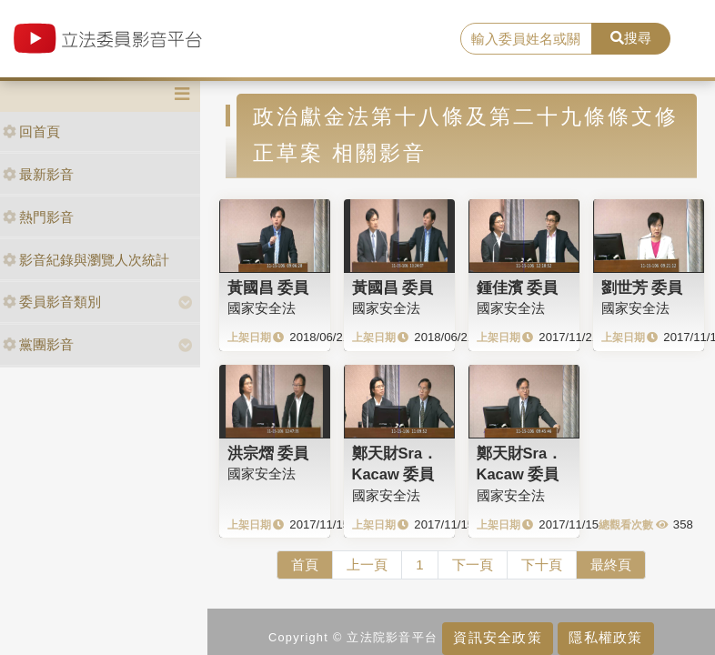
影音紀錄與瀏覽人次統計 (86, 259)
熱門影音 (38, 217)
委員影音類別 (52, 301)
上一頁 (367, 564)
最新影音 (38, 174)
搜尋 (630, 37)
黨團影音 (38, 344)
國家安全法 (261, 308)
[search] (526, 39)
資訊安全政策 (497, 637)
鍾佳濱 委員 (518, 287)
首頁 (304, 564)
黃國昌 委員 (268, 287)
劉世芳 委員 (642, 287)
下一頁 (472, 564)
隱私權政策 (605, 637)
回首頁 (31, 131)
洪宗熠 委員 (268, 453)
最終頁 (610, 564)
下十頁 (541, 564)
